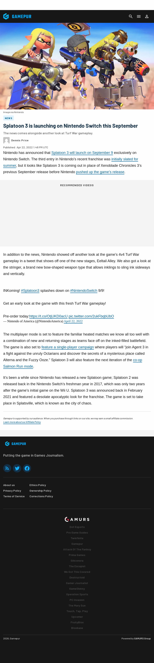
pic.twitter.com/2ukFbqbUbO (91, 316)
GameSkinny (77, 588)
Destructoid (77, 577)
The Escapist (77, 566)
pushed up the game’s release (100, 172)
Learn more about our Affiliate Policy (22, 421)
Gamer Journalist (77, 583)
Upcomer (77, 616)
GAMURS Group (142, 638)
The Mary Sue (77, 605)
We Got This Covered (77, 571)
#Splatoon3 (30, 291)
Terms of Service (14, 496)
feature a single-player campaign (68, 347)
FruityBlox (77, 622)
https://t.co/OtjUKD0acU (48, 316)
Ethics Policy (37, 485)
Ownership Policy (40, 490)
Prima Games (77, 555)
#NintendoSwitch (83, 291)
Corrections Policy (41, 496)
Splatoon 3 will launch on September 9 (82, 153)
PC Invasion (77, 599)
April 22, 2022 (73, 321)
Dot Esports (77, 527)
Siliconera (77, 560)
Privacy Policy (12, 490)
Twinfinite (77, 538)
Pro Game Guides (77, 532)
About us (9, 485)
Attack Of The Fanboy (77, 549)
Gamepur (77, 543)
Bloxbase (77, 628)
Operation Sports (77, 594)
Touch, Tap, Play (77, 611)
